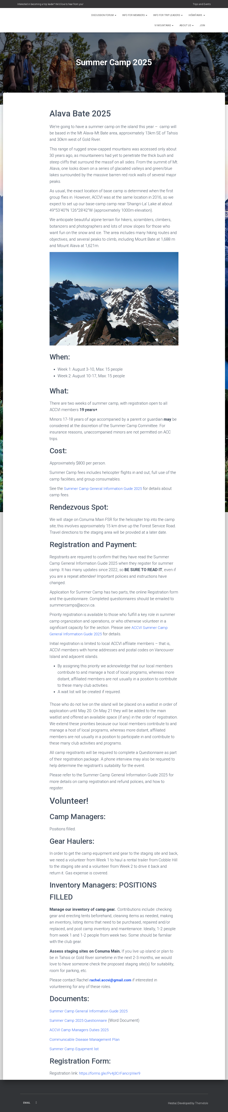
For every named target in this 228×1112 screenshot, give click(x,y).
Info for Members (134, 15)
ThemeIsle (201, 1103)
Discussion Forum (103, 15)
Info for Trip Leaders (168, 15)
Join (202, 25)
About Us (186, 25)
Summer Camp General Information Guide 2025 (106, 488)
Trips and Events (202, 4)
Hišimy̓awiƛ (197, 15)
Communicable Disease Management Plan (87, 1039)
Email (26, 1102)
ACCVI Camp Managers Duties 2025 (81, 1029)
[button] (115, 15)
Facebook (36, 1102)
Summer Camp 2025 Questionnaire (81, 1020)
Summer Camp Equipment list (76, 1048)
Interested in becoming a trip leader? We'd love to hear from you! (50, 4)
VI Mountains (163, 25)
